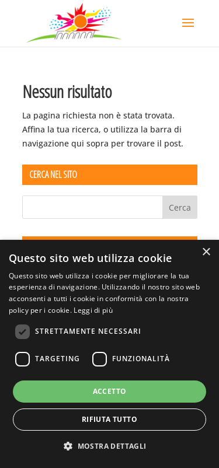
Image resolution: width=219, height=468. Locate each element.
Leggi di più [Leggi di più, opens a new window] (93, 310)
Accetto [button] (110, 391)
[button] (109, 446)
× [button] (205, 252)
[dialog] (109, 354)
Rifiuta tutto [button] (109, 419)
